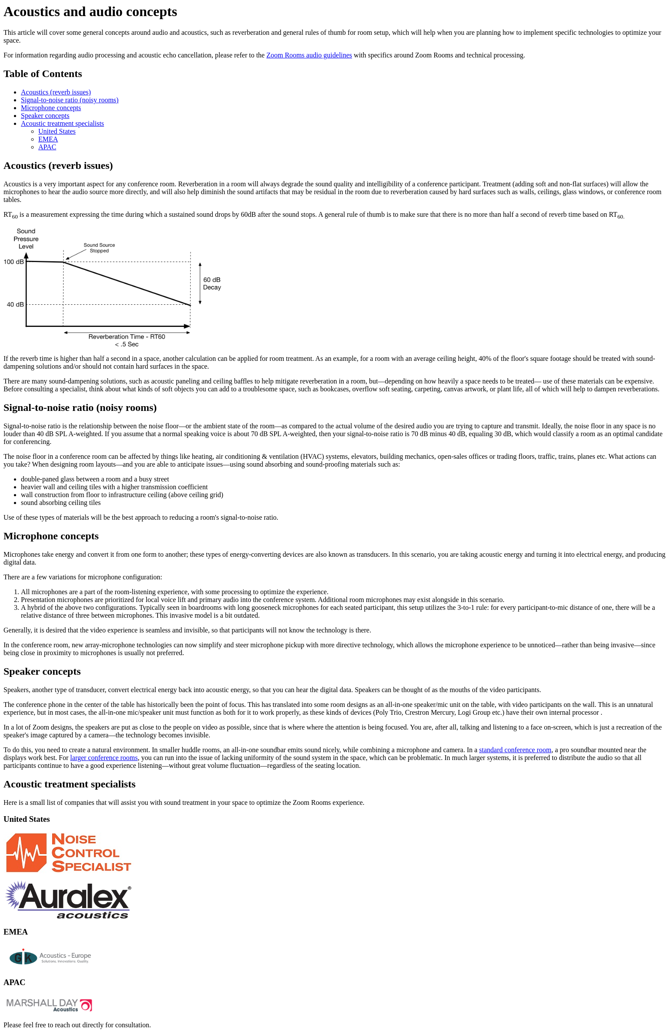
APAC (47, 147)
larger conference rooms (104, 757)
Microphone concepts (51, 107)
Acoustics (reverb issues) (56, 92)
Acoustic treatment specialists (62, 123)
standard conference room (515, 749)
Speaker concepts (45, 115)
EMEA (48, 139)
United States (57, 131)
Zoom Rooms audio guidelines (309, 55)
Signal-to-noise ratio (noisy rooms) (69, 100)
